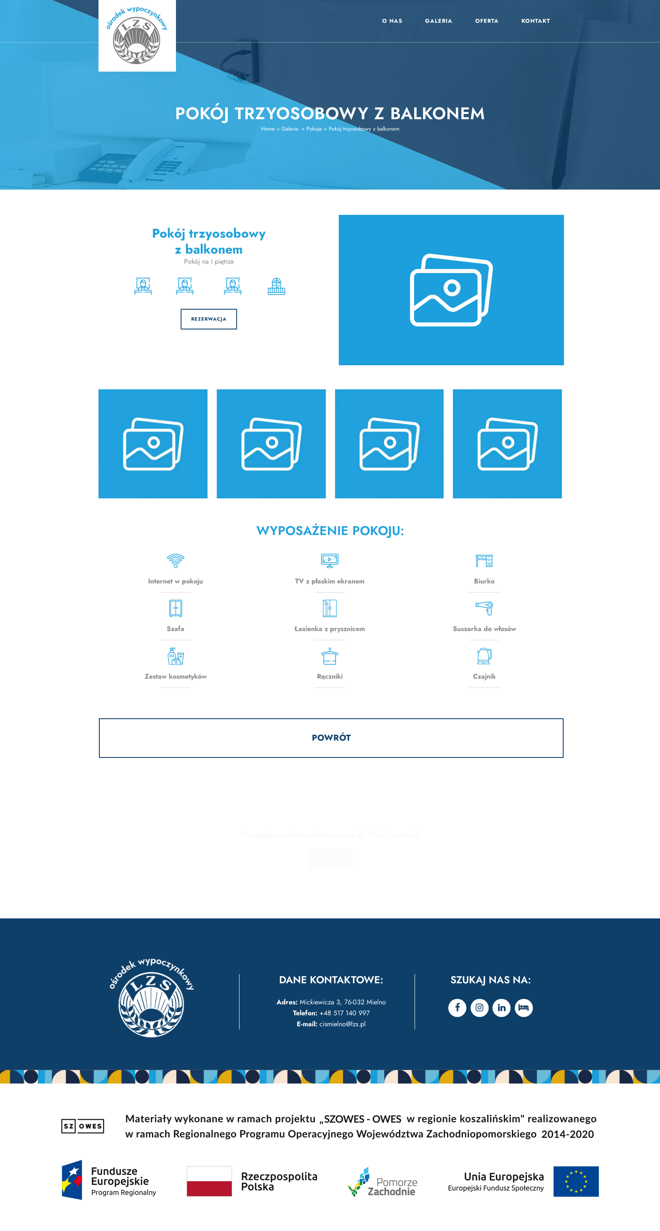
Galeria (290, 129)
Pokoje (314, 129)
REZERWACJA (164, 319)
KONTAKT (330, 858)
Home (268, 129)
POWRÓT (331, 738)
